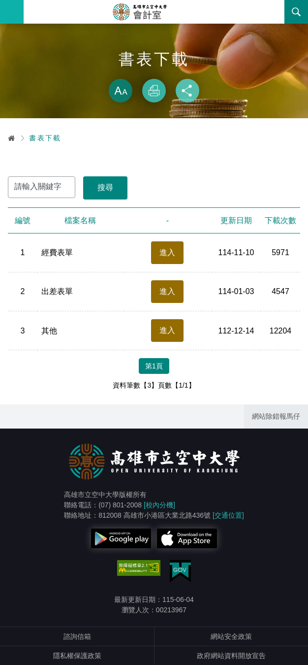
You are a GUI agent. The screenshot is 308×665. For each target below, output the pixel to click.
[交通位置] (228, 515)
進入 (167, 252)
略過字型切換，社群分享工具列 (154, 69)
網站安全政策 (231, 636)
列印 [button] (154, 90)
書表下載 (45, 137)
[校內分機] (159, 505)
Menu (12, 12)
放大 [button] (120, 90)
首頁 (12, 137)
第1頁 (154, 366)
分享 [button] (187, 90)
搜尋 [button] (296, 12)
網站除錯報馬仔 (276, 416)
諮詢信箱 (77, 636)
